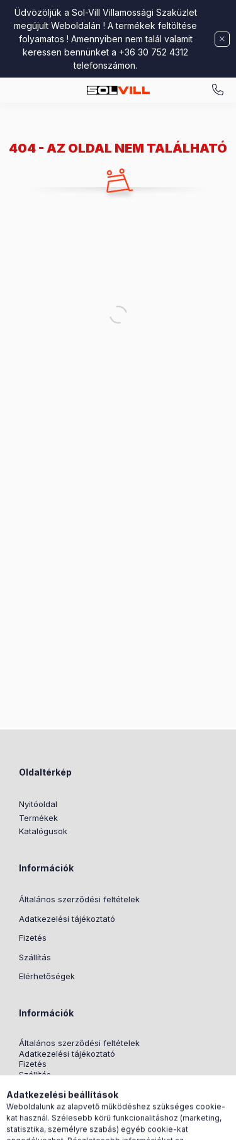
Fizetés (33, 938)
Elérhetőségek (47, 976)
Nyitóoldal (38, 804)
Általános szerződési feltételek (79, 899)
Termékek (38, 818)
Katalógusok (43, 831)
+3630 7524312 (218, 90)
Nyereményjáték (50, 1096)
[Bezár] (222, 39)
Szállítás (35, 957)
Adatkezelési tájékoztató (67, 919)
